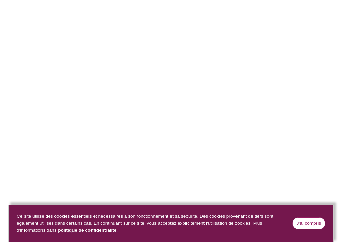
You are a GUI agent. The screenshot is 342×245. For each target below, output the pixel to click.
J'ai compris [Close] (309, 223)
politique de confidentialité (87, 230)
